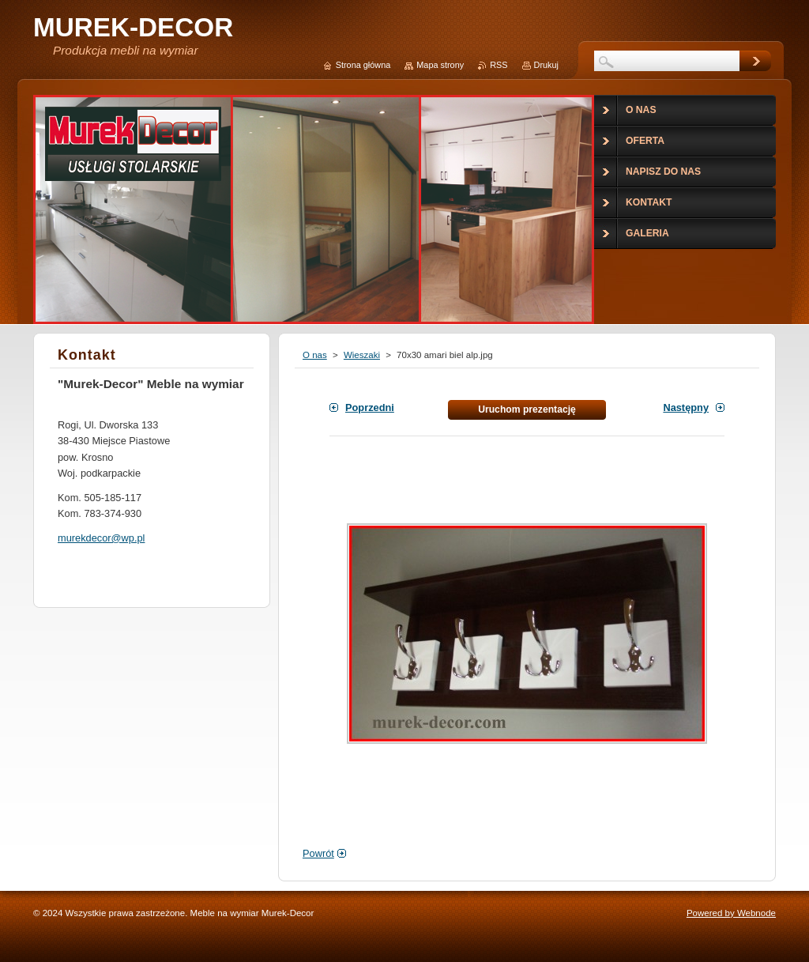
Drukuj (546, 65)
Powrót (318, 853)
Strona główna (363, 65)
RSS (498, 65)
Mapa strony (440, 65)
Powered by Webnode (731, 913)
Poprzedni (369, 407)
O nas (315, 355)
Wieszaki (362, 355)
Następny (686, 407)
